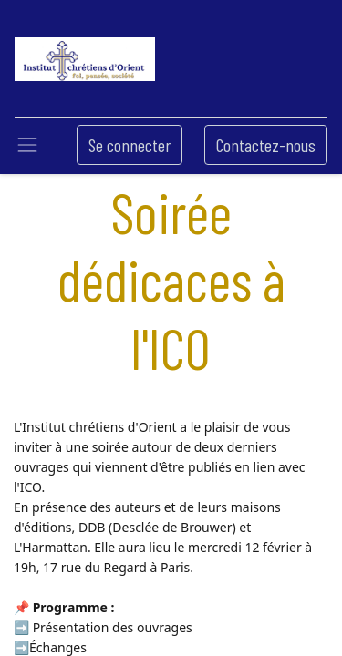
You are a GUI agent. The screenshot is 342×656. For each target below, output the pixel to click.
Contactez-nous (266, 145)
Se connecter (129, 145)
